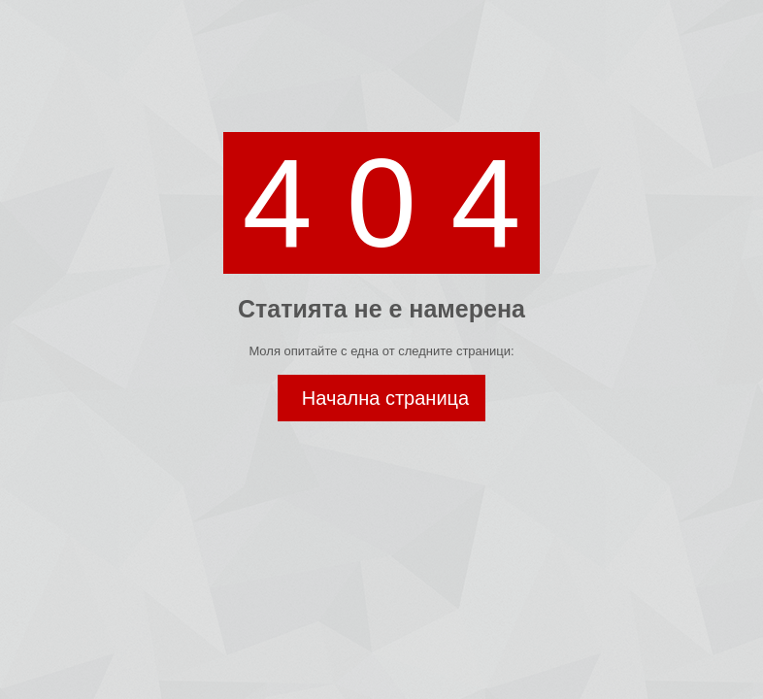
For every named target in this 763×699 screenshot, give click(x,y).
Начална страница (385, 398)
